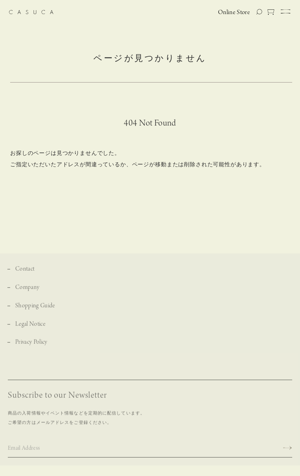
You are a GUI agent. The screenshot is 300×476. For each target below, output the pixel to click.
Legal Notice (30, 327)
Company (27, 290)
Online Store (234, 12)
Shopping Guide (35, 308)
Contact (24, 272)
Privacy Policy (31, 345)
